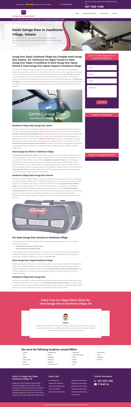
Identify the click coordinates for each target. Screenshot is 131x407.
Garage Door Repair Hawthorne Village (28, 19)
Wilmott (99, 360)
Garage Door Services (89, 13)
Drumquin (51, 362)
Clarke (50, 355)
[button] (60, 317)
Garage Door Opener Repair (57, 392)
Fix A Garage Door (54, 381)
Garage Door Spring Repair (56, 386)
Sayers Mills (101, 352)
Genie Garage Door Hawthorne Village (53, 19)
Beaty (24, 357)
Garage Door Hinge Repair (79, 383)
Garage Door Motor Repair (79, 386)
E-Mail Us (103, 384)
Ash (24, 355)
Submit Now (102, 102)
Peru (74, 364)
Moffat (75, 360)
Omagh (75, 362)
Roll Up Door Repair (54, 389)
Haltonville (76, 352)
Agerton (25, 352)
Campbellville (52, 352)
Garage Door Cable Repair (79, 392)
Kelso (74, 357)
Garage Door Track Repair (79, 381)
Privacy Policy (75, 395)
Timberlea (100, 357)
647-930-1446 (94, 7)
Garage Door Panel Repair (79, 389)
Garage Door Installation (56, 383)
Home (77, 13)
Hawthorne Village (78, 355)
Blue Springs (27, 360)
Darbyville (51, 357)
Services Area (104, 13)
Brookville (26, 364)
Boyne (25, 362)
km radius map (102, 132)
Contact (114, 13)
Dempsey (50, 360)
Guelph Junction (53, 364)
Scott (98, 355)
